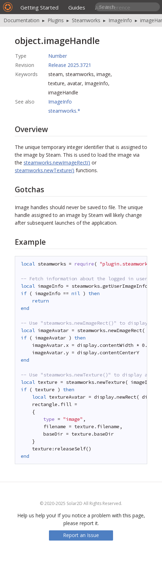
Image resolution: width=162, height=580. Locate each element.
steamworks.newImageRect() (57, 162)
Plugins (56, 20)
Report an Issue (81, 535)
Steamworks (86, 20)
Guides (76, 7)
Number (57, 55)
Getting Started (39, 7)
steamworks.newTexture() (44, 170)
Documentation (21, 20)
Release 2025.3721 (69, 65)
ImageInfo (120, 20)
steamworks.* (64, 110)
